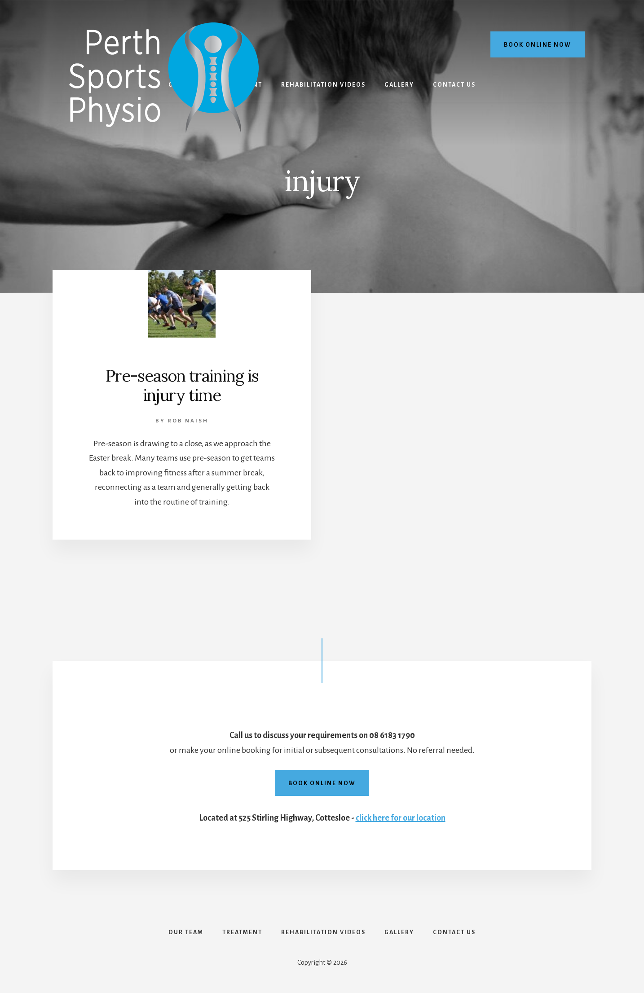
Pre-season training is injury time (182, 385)
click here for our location (401, 817)
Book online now (537, 45)
